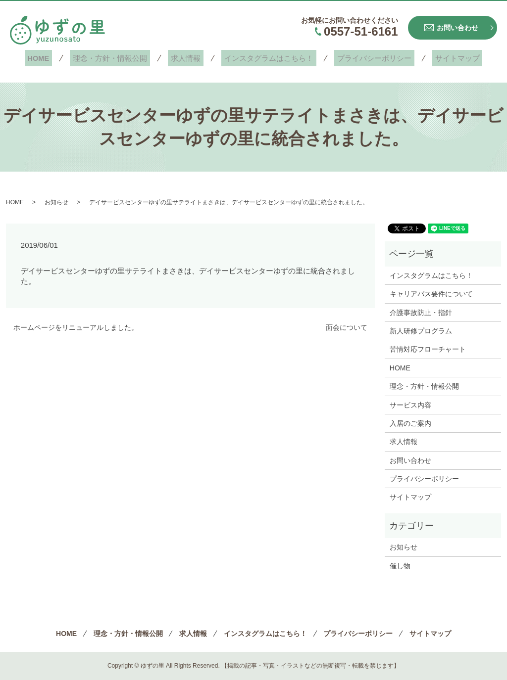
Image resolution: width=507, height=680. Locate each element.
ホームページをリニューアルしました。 (75, 327)
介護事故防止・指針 (421, 313)
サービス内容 (410, 405)
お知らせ (56, 202)
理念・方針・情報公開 (119, 58)
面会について (346, 327)
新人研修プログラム (421, 331)
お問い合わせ (410, 460)
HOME (53, 58)
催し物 (400, 566)
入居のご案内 (410, 423)
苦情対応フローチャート (428, 349)
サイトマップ (443, 58)
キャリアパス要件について (431, 294)
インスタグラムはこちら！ (266, 58)
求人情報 (189, 58)
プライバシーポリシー (366, 58)
